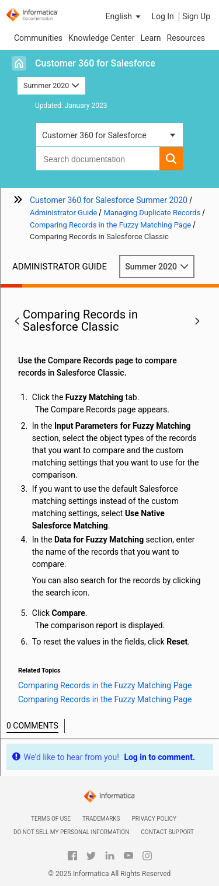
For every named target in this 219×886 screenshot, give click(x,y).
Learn (150, 38)
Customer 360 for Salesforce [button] (94, 135)
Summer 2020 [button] (51, 85)
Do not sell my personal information (71, 832)
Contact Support (167, 832)
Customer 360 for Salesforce (95, 63)
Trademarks (101, 818)
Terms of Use (51, 818)
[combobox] (97, 158)
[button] (124, 16)
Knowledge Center (101, 38)
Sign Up (196, 16)
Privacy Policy (154, 818)
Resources (186, 38)
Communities (38, 38)
